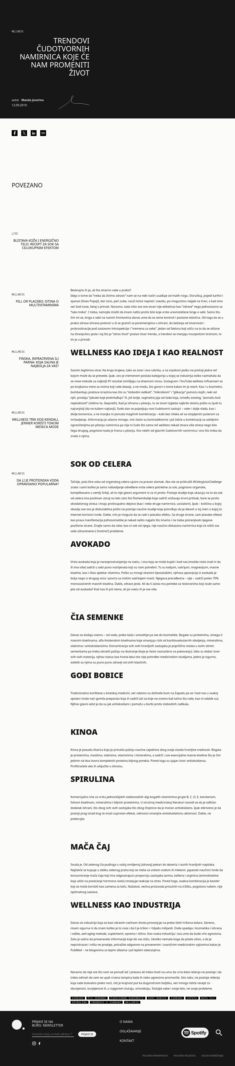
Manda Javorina (32, 100)
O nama (126, 1021)
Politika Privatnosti (155, 1055)
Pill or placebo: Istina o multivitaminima (37, 303)
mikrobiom (161, 392)
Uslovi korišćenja (212, 1055)
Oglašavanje (130, 1031)
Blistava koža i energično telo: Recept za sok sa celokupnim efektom (36, 244)
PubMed (76, 950)
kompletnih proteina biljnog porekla (124, 761)
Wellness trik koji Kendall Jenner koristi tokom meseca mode (35, 423)
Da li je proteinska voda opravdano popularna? (38, 482)
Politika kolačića (185, 1055)
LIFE (15, 233)
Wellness (17, 31)
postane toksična (188, 318)
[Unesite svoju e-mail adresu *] (53, 1034)
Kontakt (127, 1040)
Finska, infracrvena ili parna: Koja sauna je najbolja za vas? (39, 362)
